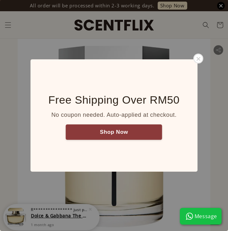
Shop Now (114, 132)
